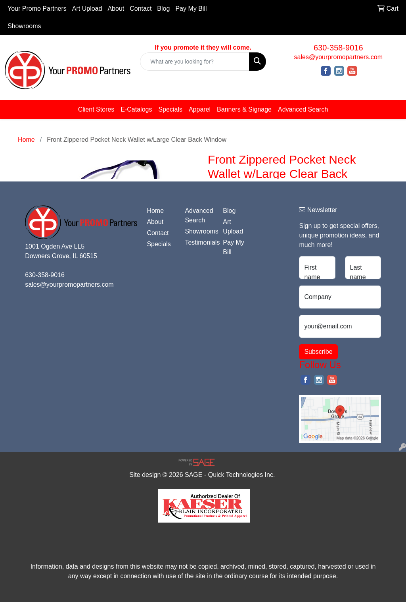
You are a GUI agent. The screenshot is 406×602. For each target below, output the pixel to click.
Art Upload (87, 8)
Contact (140, 8)
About (115, 8)
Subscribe (318, 351)
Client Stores (96, 109)
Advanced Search (303, 109)
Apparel (200, 109)
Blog (163, 8)
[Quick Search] (194, 61)
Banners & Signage (244, 109)
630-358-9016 (338, 47)
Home (155, 210)
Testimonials (199, 242)
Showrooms (24, 26)
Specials (170, 109)
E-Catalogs (136, 109)
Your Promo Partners (37, 8)
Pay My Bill (191, 8)
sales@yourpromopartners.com (338, 57)
